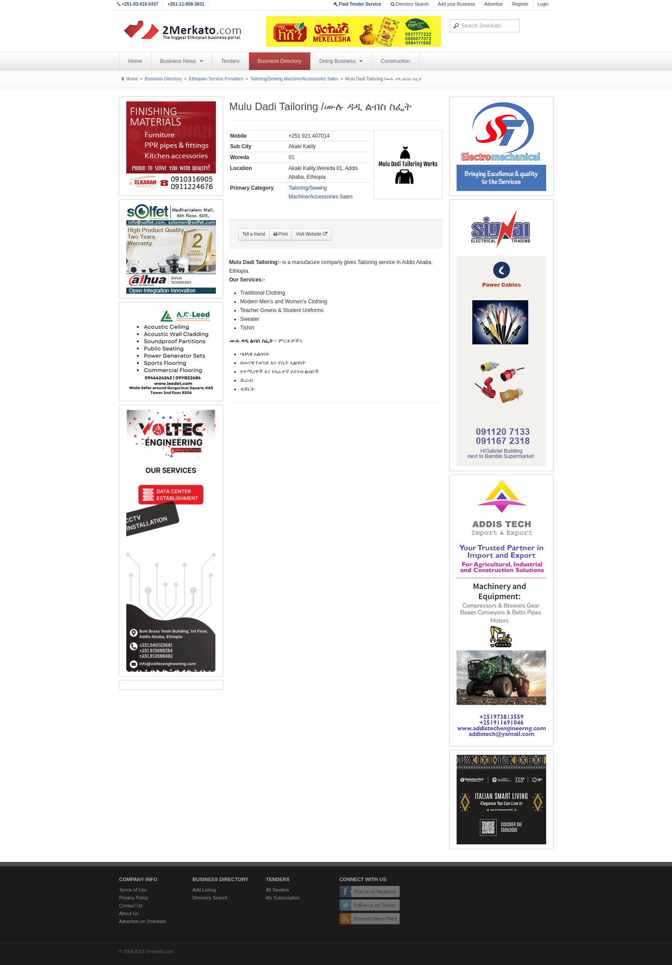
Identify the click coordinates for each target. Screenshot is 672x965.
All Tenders (277, 889)
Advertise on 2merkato (142, 921)
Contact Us (130, 905)
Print (281, 234)
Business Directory (279, 61)
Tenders (230, 61)
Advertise (493, 4)
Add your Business (456, 4)
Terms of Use (133, 889)
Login (543, 4)
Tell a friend (253, 234)
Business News (181, 61)
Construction (395, 61)
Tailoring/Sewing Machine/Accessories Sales (294, 78)
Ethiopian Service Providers (216, 78)
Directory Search (410, 4)
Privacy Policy (134, 897)
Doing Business (341, 61)
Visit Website (311, 234)
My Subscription (283, 897)
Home (135, 61)
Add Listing (204, 889)
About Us (129, 913)
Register (520, 4)
